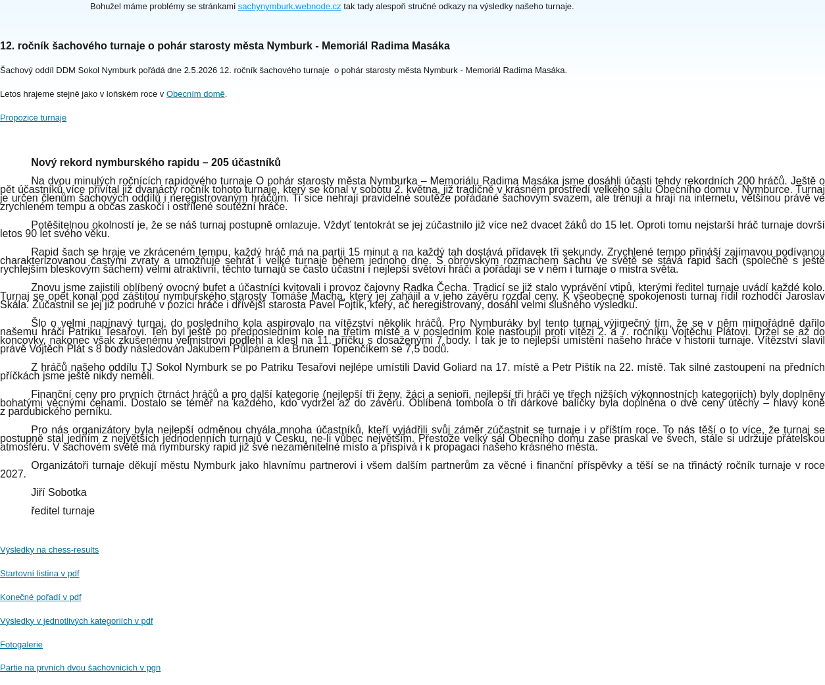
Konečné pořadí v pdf (41, 597)
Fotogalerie (21, 644)
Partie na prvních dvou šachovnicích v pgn (80, 667)
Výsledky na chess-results (49, 550)
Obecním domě (195, 94)
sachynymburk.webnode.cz (289, 6)
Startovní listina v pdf (40, 573)
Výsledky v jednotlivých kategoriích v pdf (76, 621)
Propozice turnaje (33, 118)
